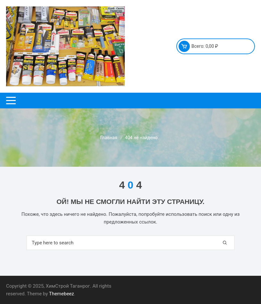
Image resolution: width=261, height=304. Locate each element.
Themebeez (61, 294)
